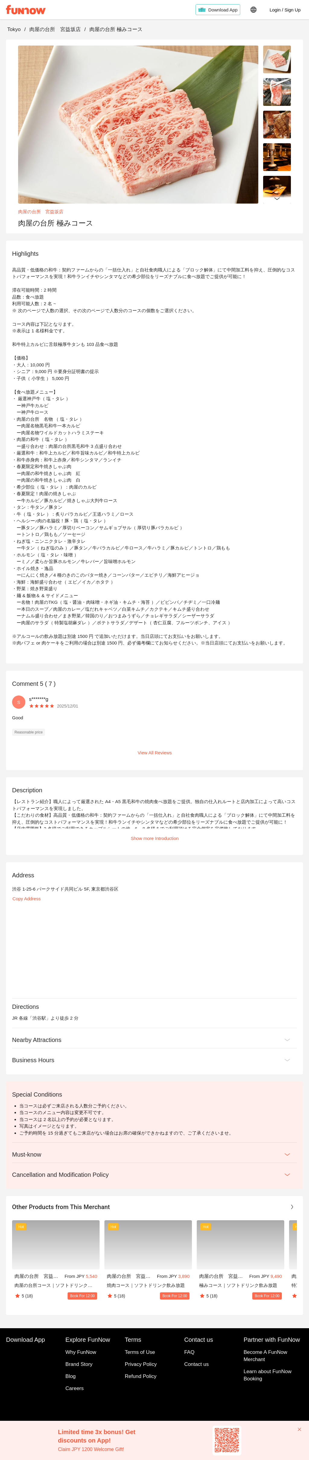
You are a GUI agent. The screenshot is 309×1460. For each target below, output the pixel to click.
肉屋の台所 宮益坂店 (55, 29)
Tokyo (14, 29)
